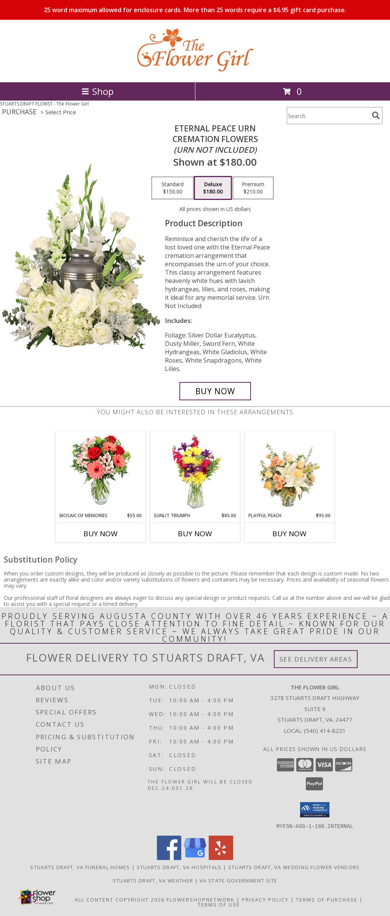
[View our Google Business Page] (195, 857)
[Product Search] (328, 115)
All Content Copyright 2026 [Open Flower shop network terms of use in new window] (120, 899)
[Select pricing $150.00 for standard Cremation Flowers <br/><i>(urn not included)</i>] (172, 188)
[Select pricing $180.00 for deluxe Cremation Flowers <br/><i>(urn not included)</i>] (213, 188)
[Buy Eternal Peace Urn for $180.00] (215, 391)
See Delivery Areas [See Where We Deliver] (316, 659)
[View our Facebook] (169, 857)
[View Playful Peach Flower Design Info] (289, 471)
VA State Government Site (238, 880)
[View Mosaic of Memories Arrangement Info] (101, 472)
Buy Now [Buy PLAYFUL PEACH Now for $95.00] (289, 534)
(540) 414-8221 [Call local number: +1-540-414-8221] (325, 730)
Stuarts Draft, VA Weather (153, 880)
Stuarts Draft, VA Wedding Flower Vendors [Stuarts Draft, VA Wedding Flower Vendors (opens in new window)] (294, 866)
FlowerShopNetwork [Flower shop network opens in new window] (200, 899)
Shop (97, 91)
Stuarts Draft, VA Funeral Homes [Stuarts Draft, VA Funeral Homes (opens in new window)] (80, 866)
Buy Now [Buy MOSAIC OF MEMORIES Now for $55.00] (100, 534)
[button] (314, 809)
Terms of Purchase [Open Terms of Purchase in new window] (327, 899)
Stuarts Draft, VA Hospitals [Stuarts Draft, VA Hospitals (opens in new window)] (179, 866)
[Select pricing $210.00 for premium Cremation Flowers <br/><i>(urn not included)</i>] (253, 188)
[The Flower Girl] (195, 71)
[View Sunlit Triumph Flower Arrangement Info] (195, 471)
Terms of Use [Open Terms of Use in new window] (219, 904)
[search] (376, 115)
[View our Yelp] (221, 857)
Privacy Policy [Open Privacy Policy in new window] (265, 899)
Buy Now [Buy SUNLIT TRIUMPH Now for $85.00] (195, 534)
